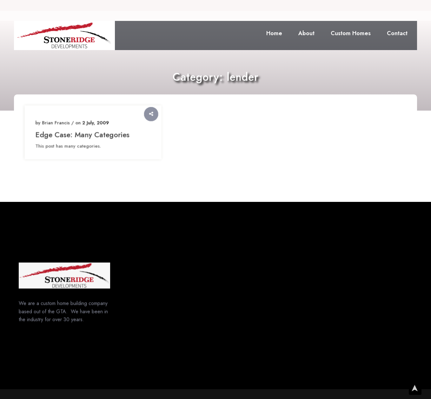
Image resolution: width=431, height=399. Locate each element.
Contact (397, 33)
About (306, 33)
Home (274, 33)
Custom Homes (351, 33)
